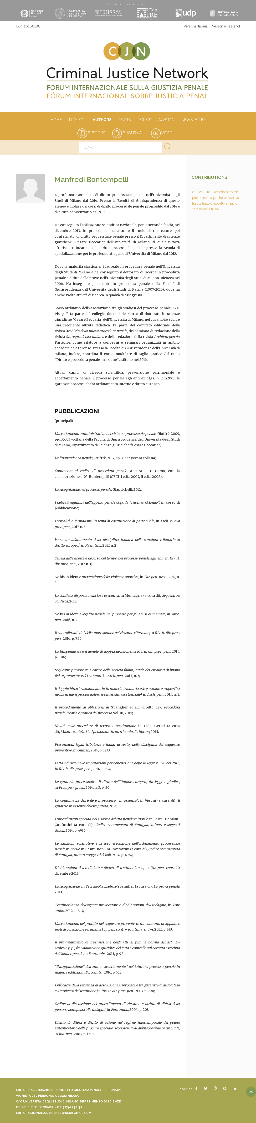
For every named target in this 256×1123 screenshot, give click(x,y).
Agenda (166, 120)
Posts (125, 120)
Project (77, 120)
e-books (91, 133)
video (162, 133)
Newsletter (193, 120)
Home (56, 120)
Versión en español (226, 26)
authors (102, 120)
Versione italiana (196, 26)
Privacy (114, 1090)
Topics (144, 120)
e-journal (128, 133)
